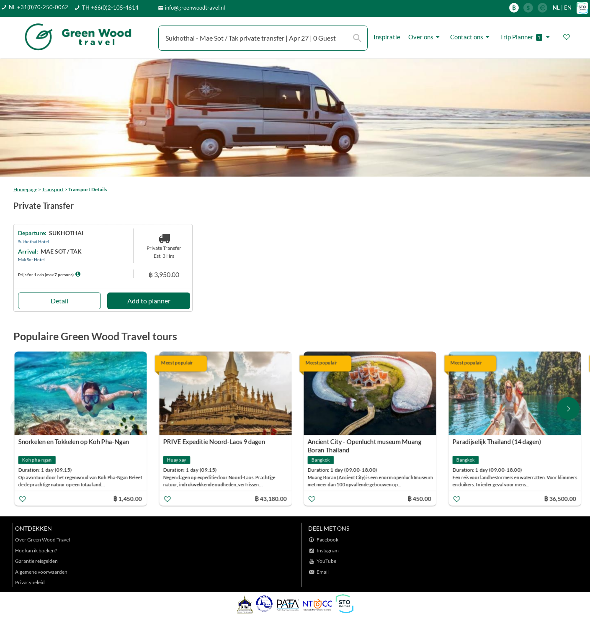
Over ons (425, 37)
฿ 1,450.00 (127, 498)
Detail (59, 301)
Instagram (328, 550)
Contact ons (471, 37)
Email (323, 572)
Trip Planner (526, 37)
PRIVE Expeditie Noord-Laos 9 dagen (214, 442)
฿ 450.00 (419, 498)
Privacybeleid (30, 582)
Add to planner (148, 301)
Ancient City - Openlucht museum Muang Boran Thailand (365, 443)
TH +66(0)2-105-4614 (110, 7)
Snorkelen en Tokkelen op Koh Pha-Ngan (73, 442)
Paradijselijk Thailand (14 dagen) (496, 442)
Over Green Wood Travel (42, 539)
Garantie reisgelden (36, 561)
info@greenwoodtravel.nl (195, 7)
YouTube (326, 561)
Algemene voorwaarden (41, 572)
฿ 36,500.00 (560, 498)
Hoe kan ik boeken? (36, 550)
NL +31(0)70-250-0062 (38, 7)
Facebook (327, 539)
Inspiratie (387, 37)
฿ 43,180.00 (270, 498)
